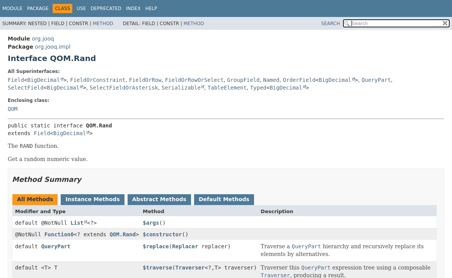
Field (16, 80)
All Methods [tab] (35, 199)
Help (151, 8)
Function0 (59, 234)
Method (103, 23)
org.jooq (43, 39)
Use (81, 8)
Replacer (185, 246)
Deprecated (105, 8)
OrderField (299, 80)
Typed (258, 88)
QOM (12, 109)
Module (12, 8)
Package (37, 8)
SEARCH (330, 23)
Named (271, 80)
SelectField (26, 88)
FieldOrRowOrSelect (194, 80)
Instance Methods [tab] (92, 199)
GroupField (243, 80)
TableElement (227, 88)
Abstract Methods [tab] (159, 199)
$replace (156, 246)
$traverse (157, 267)
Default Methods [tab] (224, 199)
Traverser (190, 267)
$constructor (162, 234)
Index (133, 8)
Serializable (181, 88)
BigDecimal (43, 80)
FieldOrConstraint (97, 80)
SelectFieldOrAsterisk (124, 88)
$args (151, 223)
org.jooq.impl (52, 47)
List (77, 223)
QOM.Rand (122, 234)
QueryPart (376, 80)
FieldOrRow (145, 80)
